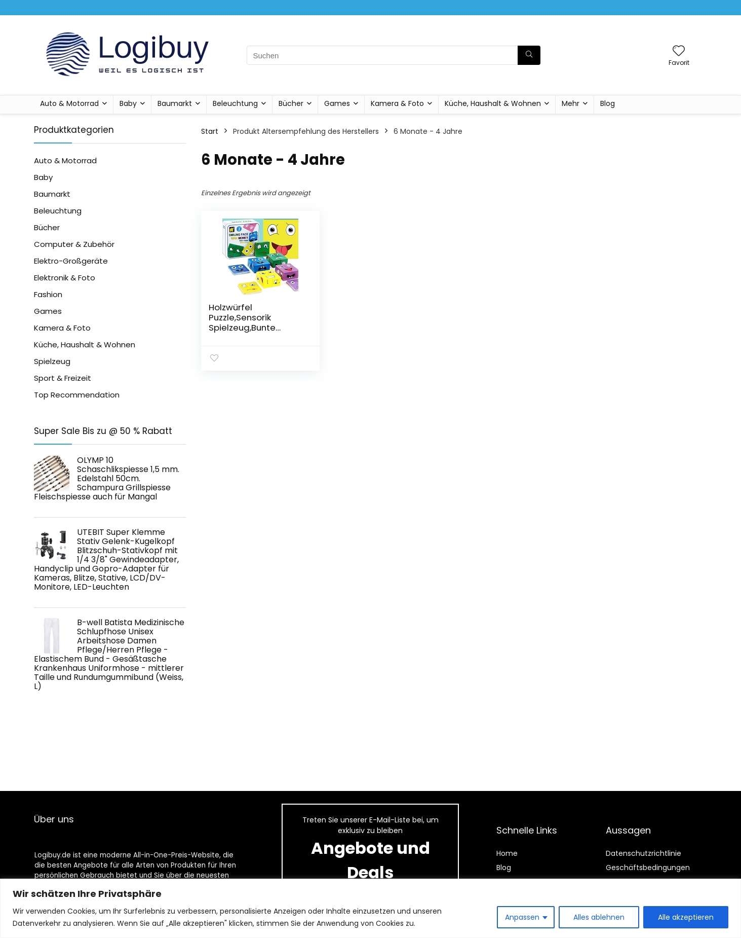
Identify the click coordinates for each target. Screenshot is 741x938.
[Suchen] (529, 55)
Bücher (291, 103)
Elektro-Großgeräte (71, 261)
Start (209, 131)
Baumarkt (175, 103)
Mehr (570, 103)
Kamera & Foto (397, 103)
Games (337, 103)
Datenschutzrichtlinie (643, 853)
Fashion (48, 294)
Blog (607, 103)
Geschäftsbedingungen (648, 867)
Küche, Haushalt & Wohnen (493, 103)
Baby (128, 103)
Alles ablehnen (599, 917)
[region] (370, 908)
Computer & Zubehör (74, 244)
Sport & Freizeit (62, 378)
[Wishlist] (679, 51)
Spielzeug (52, 361)
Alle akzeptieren (686, 917)
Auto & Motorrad (69, 103)
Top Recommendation (77, 394)
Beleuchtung (235, 103)
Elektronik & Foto (64, 277)
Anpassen (522, 917)
